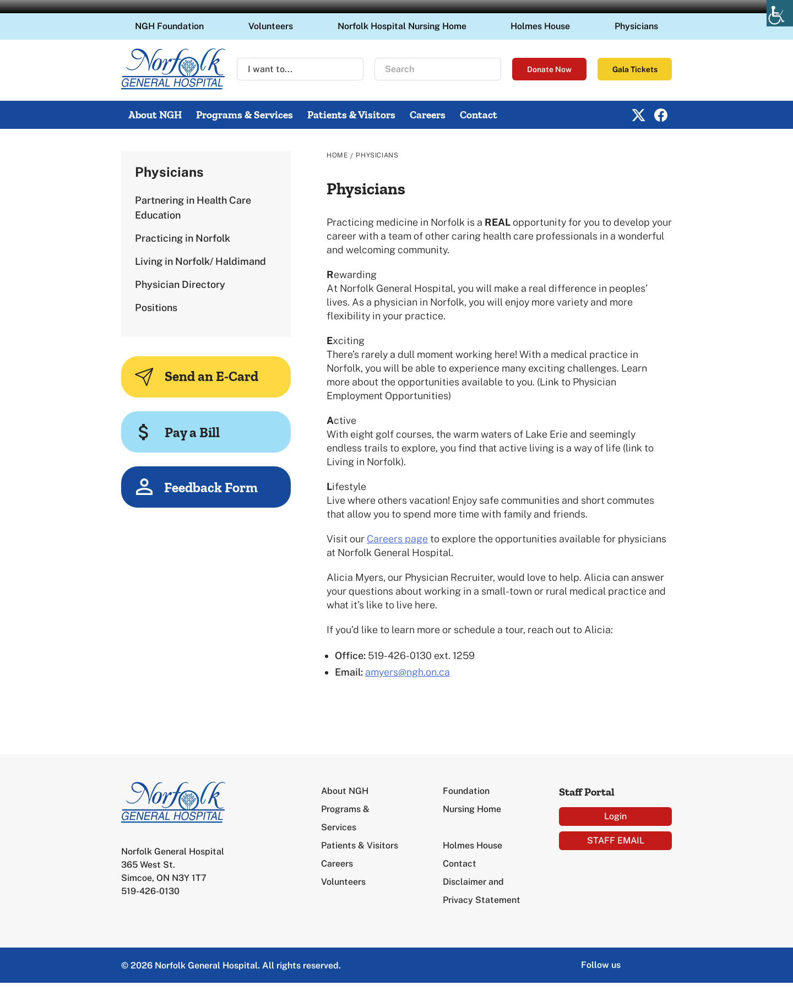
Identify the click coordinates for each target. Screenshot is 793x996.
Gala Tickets (635, 69)
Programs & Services (244, 114)
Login (615, 816)
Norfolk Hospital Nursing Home (402, 26)
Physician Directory (180, 284)
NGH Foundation (169, 26)
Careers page (397, 539)
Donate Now (549, 69)
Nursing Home (472, 809)
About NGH (155, 114)
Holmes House (540, 26)
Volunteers (270, 26)
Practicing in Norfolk (182, 238)
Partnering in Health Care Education (193, 207)
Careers (428, 114)
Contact (478, 114)
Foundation (466, 791)
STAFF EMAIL (615, 840)
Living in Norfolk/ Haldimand (200, 261)
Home (337, 155)
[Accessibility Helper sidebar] (780, 13)
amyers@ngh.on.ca (407, 672)
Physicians (636, 26)
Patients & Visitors (351, 114)
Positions (156, 307)
